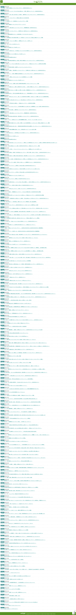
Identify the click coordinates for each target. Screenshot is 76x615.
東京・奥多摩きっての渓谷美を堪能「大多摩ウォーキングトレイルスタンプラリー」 (16, 67)
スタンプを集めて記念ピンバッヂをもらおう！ (9, 608)
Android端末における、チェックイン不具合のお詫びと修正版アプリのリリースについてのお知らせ (19, 602)
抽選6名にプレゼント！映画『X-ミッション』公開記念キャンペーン (13, 585)
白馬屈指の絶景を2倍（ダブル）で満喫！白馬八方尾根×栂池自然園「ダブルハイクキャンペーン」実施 (20, 83)
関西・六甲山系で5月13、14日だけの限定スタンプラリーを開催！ (13, 566)
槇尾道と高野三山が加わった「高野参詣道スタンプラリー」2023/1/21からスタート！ (17, 313)
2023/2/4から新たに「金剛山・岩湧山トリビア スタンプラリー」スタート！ (15, 309)
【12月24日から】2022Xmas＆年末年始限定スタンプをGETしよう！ (13, 316)
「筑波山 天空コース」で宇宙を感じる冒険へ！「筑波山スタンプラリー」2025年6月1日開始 (18, 103)
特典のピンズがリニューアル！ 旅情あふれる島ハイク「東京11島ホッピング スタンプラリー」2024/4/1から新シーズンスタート (24, 208)
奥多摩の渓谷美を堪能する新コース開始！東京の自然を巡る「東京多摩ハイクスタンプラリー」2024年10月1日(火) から (23, 155)
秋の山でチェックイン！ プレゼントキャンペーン (10, 572)
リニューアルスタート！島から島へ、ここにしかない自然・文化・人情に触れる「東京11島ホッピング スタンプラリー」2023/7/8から (26, 257)
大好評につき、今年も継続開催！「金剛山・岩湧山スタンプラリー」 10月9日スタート (17, 408)
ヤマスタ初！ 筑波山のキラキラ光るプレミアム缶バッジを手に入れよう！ (14, 441)
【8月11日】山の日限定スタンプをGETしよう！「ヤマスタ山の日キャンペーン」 (16, 244)
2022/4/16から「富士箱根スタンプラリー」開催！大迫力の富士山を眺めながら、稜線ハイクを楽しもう (20, 365)
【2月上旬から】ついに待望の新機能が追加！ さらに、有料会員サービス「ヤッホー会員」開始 (18, 129)
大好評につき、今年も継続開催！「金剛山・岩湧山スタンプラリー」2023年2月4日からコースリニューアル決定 (21, 329)
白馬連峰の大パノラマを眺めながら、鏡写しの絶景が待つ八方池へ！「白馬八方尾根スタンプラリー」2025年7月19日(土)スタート (25, 86)
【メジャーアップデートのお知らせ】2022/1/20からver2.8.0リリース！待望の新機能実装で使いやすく (20, 388)
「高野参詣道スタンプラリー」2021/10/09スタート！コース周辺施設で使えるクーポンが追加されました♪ (20, 405)
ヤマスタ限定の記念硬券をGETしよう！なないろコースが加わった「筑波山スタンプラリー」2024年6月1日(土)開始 (22, 195)
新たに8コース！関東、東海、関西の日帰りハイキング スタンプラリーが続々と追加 (16, 477)
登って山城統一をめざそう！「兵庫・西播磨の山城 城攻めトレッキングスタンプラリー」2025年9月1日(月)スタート (22, 73)
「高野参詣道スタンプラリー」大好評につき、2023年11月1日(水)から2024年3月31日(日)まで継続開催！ (20, 231)
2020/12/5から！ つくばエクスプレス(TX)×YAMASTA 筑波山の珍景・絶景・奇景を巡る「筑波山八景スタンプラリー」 (23, 447)
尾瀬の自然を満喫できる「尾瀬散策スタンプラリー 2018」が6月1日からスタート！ (16, 549)
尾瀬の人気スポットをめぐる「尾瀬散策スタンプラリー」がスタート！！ (14, 562)
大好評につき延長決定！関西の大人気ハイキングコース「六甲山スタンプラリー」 (16, 280)
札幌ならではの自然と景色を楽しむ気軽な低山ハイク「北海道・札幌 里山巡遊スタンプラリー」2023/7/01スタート (22, 264)
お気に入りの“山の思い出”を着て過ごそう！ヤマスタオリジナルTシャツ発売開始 (16, 260)
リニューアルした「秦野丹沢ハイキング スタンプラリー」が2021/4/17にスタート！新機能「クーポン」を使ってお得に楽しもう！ (25, 434)
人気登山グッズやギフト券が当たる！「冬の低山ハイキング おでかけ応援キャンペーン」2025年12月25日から (21, 50)
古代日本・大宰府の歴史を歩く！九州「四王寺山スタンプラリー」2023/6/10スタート (17, 273)
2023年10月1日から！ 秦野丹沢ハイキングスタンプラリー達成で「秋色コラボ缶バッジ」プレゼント (19, 237)
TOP (74, 612)
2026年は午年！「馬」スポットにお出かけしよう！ (10, 44)
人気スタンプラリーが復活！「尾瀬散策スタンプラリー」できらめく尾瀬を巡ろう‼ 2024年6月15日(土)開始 (21, 191)
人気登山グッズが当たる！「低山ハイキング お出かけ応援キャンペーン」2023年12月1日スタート (19, 221)
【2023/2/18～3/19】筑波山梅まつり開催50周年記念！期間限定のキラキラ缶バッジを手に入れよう (19, 306)
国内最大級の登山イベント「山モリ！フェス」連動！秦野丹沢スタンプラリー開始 (16, 510)
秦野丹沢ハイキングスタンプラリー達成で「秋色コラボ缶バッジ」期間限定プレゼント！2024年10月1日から (21, 162)
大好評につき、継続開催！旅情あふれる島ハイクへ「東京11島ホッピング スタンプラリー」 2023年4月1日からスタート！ (23, 296)
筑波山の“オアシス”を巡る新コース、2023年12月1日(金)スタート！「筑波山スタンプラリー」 (18, 224)
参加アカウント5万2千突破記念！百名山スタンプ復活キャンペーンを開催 (14, 529)
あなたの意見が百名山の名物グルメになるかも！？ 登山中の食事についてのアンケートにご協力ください (20, 168)
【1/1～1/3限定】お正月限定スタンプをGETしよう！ (10, 47)
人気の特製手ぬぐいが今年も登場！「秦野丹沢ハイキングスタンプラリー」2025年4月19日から (18, 109)
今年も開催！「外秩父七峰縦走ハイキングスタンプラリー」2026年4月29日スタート (16, 7)
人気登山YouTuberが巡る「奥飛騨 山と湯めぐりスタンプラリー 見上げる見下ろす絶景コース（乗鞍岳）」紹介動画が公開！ (24, 247)
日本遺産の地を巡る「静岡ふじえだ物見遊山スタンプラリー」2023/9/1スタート (15, 241)
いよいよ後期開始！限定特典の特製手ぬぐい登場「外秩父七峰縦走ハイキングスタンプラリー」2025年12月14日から (22, 60)
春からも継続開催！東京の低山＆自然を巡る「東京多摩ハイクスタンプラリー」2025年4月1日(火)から (20, 116)
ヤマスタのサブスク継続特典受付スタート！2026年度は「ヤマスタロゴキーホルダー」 (17, 34)
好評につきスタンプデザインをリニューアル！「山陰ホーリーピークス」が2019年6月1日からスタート (20, 520)
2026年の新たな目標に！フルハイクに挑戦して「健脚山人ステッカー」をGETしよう (16, 40)
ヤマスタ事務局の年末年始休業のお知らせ (8, 57)
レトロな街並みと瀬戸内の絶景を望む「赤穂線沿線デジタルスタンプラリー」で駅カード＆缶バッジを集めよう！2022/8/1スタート (25, 346)
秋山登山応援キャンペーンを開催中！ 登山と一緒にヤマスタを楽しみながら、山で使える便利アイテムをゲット (22, 533)
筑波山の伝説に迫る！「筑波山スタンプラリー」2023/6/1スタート (13, 277)
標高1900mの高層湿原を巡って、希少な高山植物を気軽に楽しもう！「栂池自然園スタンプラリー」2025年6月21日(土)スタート (25, 93)
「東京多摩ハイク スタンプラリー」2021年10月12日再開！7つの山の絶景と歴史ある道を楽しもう (19, 398)
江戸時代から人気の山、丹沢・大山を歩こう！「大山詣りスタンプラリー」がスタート (17, 503)
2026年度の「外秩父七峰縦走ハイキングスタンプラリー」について (13, 24)
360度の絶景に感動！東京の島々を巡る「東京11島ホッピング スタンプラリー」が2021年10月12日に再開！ (21, 401)
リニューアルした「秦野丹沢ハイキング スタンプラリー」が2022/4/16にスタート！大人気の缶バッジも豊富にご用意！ (23, 369)
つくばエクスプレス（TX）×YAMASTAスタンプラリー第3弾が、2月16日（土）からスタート (18, 526)
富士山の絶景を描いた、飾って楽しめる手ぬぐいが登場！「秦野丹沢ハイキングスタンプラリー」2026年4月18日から (23, 14)
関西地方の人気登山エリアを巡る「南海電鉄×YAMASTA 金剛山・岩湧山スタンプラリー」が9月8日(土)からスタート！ (23, 539)
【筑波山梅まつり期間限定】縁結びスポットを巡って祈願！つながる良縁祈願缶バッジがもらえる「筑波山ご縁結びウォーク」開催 (25, 122)
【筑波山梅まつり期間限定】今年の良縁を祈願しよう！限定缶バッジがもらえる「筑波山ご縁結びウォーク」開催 (22, 37)
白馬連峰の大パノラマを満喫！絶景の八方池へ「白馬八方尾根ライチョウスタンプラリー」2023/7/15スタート (21, 254)
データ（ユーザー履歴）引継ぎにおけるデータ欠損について (12, 579)
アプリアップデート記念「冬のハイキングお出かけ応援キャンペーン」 (14, 385)
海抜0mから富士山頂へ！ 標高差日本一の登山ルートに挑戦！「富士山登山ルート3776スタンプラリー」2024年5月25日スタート (25, 198)
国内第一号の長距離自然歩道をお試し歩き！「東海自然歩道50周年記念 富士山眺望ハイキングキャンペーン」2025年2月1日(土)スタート (26, 126)
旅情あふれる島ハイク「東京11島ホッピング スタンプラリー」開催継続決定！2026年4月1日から (19, 27)
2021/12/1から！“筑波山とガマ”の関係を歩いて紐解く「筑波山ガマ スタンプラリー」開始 (17, 395)
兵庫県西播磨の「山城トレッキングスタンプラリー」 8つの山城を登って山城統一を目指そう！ (19, 411)
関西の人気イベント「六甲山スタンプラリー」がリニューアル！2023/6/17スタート (16, 270)
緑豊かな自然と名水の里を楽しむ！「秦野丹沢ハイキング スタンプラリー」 (15, 470)
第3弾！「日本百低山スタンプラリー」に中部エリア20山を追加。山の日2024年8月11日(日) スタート (19, 172)
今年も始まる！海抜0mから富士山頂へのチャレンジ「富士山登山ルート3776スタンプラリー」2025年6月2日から (22, 99)
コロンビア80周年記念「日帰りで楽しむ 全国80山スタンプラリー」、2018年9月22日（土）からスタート (20, 536)
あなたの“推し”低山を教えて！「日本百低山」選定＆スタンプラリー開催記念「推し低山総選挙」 (19, 201)
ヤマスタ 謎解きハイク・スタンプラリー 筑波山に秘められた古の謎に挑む (15, 17)
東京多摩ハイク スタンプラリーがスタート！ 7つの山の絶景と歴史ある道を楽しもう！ (17, 497)
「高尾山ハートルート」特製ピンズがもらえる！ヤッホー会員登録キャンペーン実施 (16, 76)
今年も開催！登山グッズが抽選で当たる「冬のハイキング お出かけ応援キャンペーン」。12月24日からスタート (22, 319)
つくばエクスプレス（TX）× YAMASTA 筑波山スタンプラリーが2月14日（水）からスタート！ (18, 552)
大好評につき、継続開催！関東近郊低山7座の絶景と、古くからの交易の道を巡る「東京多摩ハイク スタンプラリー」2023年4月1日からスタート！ (28, 293)
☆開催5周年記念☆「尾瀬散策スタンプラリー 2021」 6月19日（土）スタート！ (16, 421)
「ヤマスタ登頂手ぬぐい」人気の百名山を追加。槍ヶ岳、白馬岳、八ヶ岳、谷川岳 (16, 300)
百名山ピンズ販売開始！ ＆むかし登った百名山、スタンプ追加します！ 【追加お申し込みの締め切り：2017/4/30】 (22, 569)
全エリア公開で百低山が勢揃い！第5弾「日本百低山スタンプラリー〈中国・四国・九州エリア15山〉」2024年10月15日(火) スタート (26, 152)
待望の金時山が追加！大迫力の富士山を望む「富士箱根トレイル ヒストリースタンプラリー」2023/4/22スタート (22, 283)
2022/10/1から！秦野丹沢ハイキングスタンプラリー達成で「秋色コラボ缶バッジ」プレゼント (18, 339)
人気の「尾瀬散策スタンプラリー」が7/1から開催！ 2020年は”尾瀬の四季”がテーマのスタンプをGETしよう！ (21, 480)
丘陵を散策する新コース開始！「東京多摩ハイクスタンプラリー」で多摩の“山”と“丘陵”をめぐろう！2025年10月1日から (23, 70)
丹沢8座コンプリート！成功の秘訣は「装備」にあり (10, 595)
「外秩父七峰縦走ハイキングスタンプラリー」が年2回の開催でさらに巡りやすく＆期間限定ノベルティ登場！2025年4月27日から (25, 106)
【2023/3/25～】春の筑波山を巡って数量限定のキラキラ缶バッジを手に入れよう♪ (16, 303)
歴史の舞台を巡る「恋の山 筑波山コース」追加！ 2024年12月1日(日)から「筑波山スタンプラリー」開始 (20, 145)
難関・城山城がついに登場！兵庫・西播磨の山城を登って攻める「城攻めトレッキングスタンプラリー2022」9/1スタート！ (24, 342)
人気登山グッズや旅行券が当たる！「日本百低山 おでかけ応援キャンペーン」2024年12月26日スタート (20, 132)
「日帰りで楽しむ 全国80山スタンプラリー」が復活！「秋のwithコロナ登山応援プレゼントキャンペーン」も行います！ (23, 457)
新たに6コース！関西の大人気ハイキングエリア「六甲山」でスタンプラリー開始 (16, 362)
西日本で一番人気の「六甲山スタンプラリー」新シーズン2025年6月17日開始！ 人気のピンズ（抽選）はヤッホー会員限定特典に (25, 96)
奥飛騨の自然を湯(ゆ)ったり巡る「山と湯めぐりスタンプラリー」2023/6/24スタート (16, 267)
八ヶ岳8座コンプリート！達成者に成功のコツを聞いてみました (12, 598)
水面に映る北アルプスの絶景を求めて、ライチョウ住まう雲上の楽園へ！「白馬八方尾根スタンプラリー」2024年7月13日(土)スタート (26, 181)
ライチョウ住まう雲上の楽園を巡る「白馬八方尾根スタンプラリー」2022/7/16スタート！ (17, 349)
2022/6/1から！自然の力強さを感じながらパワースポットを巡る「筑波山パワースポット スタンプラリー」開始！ (22, 359)
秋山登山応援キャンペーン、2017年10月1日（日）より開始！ (12, 559)
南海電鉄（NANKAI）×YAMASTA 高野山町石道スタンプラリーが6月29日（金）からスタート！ (18, 543)
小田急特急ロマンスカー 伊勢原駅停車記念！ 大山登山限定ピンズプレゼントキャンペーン (18, 582)
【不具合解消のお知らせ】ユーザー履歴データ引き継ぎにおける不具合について (16, 575)
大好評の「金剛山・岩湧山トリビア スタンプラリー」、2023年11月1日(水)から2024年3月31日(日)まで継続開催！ (22, 227)
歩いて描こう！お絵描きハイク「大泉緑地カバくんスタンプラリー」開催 (14, 21)
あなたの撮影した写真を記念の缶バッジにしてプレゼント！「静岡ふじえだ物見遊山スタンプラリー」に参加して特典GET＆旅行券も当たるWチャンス (29, 142)
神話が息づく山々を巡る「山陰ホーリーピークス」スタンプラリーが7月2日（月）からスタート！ (19, 546)
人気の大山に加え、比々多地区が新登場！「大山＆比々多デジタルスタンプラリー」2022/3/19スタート (20, 382)
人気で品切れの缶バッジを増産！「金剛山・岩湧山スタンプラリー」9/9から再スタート (17, 464)
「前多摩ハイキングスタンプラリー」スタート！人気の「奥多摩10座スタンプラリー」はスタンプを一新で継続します (23, 513)
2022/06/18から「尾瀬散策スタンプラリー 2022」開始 (11, 355)
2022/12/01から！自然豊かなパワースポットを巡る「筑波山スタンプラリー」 (15, 323)
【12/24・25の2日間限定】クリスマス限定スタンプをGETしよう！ (13, 53)
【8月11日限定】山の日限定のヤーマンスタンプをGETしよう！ (12, 80)
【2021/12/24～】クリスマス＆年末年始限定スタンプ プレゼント (13, 392)
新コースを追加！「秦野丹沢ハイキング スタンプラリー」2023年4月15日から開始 (16, 290)
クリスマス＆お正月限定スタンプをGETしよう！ (10, 136)
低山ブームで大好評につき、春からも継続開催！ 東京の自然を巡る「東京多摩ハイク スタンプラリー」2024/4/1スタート (23, 211)
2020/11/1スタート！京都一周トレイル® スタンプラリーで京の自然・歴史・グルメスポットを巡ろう (19, 454)
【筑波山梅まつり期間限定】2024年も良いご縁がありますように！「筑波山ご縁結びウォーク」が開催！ (20, 218)
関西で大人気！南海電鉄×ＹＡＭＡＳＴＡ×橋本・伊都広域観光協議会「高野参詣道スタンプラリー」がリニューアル (22, 467)
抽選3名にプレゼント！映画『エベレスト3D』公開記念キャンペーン (13, 592)
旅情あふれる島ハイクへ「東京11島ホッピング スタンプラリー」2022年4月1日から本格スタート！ (19, 375)
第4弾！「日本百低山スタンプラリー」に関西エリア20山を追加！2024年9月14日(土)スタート (18, 165)
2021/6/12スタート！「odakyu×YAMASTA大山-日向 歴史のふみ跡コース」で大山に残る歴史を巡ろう (19, 424)
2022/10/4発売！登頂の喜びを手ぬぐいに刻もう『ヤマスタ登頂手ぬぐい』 (14, 336)
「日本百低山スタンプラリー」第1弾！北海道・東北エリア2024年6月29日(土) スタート (17, 185)
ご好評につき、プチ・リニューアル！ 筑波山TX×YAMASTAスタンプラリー (15, 493)
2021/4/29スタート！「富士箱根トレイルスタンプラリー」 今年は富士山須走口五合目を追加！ (19, 431)
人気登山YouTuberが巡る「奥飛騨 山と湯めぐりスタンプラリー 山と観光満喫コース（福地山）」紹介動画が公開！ (22, 250)
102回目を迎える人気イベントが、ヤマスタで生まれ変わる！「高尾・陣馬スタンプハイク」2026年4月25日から (22, 11)
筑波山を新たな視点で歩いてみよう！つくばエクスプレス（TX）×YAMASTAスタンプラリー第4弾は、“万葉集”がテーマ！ (23, 500)
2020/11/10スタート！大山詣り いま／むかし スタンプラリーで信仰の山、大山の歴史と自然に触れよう (20, 451)
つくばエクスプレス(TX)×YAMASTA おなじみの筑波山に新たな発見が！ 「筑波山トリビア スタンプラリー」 (21, 428)
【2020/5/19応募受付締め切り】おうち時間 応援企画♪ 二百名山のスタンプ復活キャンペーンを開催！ (19, 487)
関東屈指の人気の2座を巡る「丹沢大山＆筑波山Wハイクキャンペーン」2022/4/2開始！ (17, 378)
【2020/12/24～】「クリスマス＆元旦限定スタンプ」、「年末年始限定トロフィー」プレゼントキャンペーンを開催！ (23, 444)
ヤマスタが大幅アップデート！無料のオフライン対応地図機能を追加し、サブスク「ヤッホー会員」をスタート (21, 119)
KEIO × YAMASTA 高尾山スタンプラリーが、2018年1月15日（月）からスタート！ (16, 556)
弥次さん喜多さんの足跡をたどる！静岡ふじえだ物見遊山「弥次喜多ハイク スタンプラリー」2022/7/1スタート (21, 352)
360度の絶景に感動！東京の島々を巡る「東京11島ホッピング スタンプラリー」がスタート (18, 490)
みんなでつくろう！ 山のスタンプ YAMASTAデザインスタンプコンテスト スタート (17, 523)
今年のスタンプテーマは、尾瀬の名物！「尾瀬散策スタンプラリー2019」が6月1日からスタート (19, 516)
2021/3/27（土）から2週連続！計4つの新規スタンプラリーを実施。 (13, 438)
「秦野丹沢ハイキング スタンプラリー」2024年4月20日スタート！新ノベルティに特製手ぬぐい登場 (19, 204)
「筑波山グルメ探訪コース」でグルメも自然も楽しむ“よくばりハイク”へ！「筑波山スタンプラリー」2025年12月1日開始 (23, 63)
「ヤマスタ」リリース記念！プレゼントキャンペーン (11, 605)
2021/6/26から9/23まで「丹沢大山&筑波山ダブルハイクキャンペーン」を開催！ (16, 418)
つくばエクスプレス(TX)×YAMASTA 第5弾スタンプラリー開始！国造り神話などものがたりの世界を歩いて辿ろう (22, 474)
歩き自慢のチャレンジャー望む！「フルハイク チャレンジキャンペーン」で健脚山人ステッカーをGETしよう (21, 149)
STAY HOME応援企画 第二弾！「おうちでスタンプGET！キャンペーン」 (14, 483)
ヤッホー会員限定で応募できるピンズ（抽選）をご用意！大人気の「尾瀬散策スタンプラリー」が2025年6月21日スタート (23, 90)
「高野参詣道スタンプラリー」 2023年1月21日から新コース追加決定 (13, 326)
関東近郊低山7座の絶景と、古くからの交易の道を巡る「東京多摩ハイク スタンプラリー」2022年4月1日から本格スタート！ (24, 372)
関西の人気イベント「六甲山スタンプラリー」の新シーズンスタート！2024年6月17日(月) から (18, 188)
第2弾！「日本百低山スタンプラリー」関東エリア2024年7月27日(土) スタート (15, 178)
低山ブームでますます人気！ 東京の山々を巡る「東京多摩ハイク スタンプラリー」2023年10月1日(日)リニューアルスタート (24, 234)
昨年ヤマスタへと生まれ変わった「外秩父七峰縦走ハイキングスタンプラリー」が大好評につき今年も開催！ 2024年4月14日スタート (26, 214)
